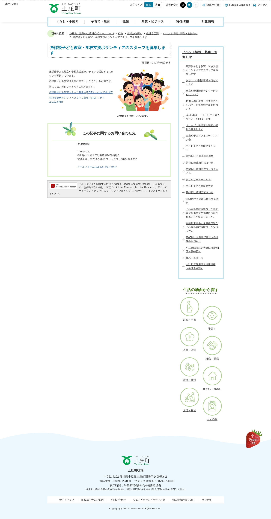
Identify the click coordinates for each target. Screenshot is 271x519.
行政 (120, 33)
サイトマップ (66, 499)
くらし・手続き (67, 21)
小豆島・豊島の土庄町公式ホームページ (91, 33)
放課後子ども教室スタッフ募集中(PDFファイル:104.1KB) (81, 92)
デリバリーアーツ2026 (198, 179)
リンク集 (207, 499)
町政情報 (207, 21)
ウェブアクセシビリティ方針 (149, 499)
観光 (126, 21)
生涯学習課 (152, 33)
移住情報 (182, 21)
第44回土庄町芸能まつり (199, 192)
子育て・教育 (100, 21)
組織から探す (214, 4)
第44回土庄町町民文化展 (199, 162)
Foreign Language (239, 4)
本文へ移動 (11, 3)
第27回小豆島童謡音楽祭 (199, 156)
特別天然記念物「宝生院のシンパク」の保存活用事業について (202, 105)
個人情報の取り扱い (183, 499)
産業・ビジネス (152, 21)
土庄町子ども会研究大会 (199, 185)
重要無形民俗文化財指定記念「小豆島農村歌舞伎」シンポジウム (202, 227)
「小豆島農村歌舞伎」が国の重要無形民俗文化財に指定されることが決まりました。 (202, 213)
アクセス (262, 4)
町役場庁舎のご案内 (92, 499)
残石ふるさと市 (194, 258)
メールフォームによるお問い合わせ (97, 166)
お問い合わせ (118, 499)
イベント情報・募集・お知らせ (180, 33)
